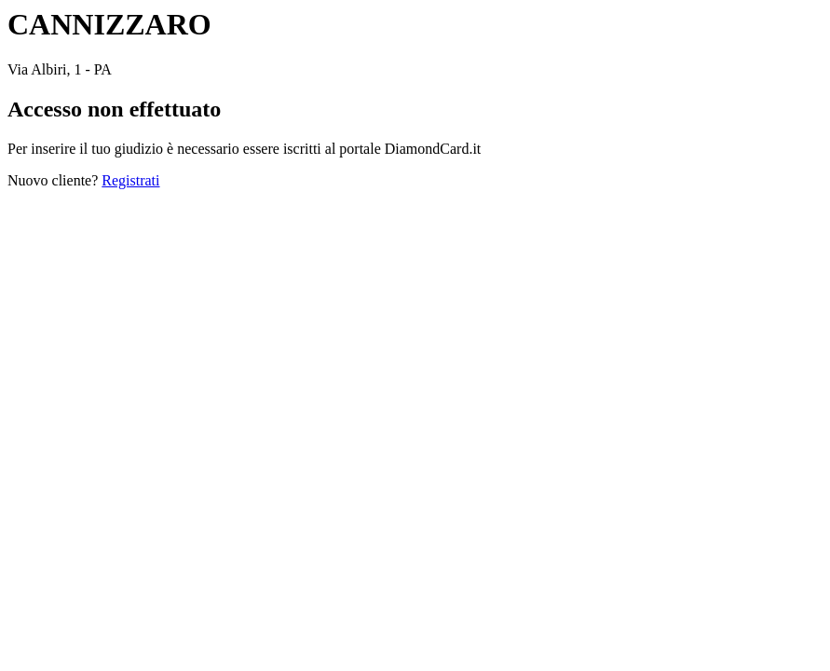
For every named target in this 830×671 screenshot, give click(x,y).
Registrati (130, 180)
